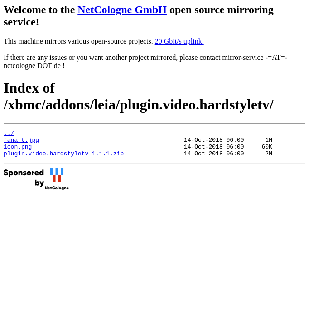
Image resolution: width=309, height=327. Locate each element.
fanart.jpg (21, 142)
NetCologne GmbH (122, 9)
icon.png (18, 150)
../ (9, 134)
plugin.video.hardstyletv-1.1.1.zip (64, 158)
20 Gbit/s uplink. (179, 41)
